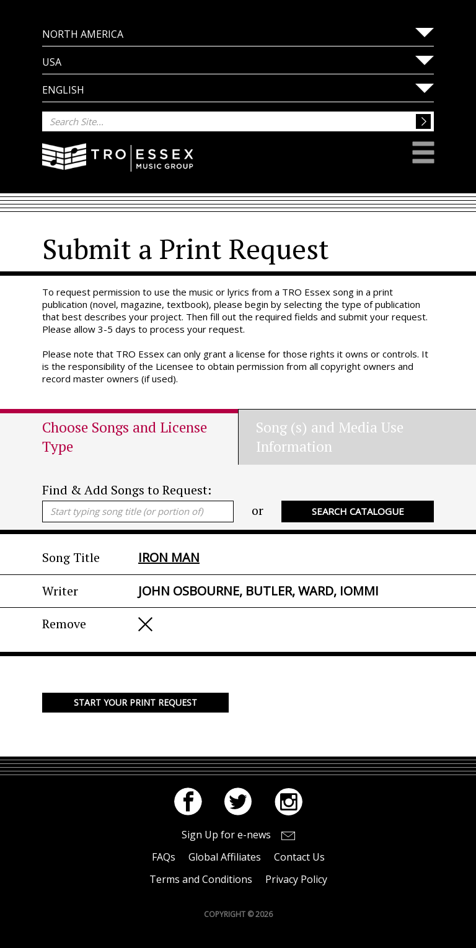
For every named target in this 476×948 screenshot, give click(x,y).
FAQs (163, 857)
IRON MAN (169, 557)
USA (51, 62)
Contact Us (299, 857)
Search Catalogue (358, 511)
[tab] (140, 437)
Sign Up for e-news (226, 834)
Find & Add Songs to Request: (126, 489)
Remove (145, 624)
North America (82, 34)
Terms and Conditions (200, 879)
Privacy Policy (296, 879)
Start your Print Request (135, 702)
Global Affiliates (224, 857)
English (63, 90)
